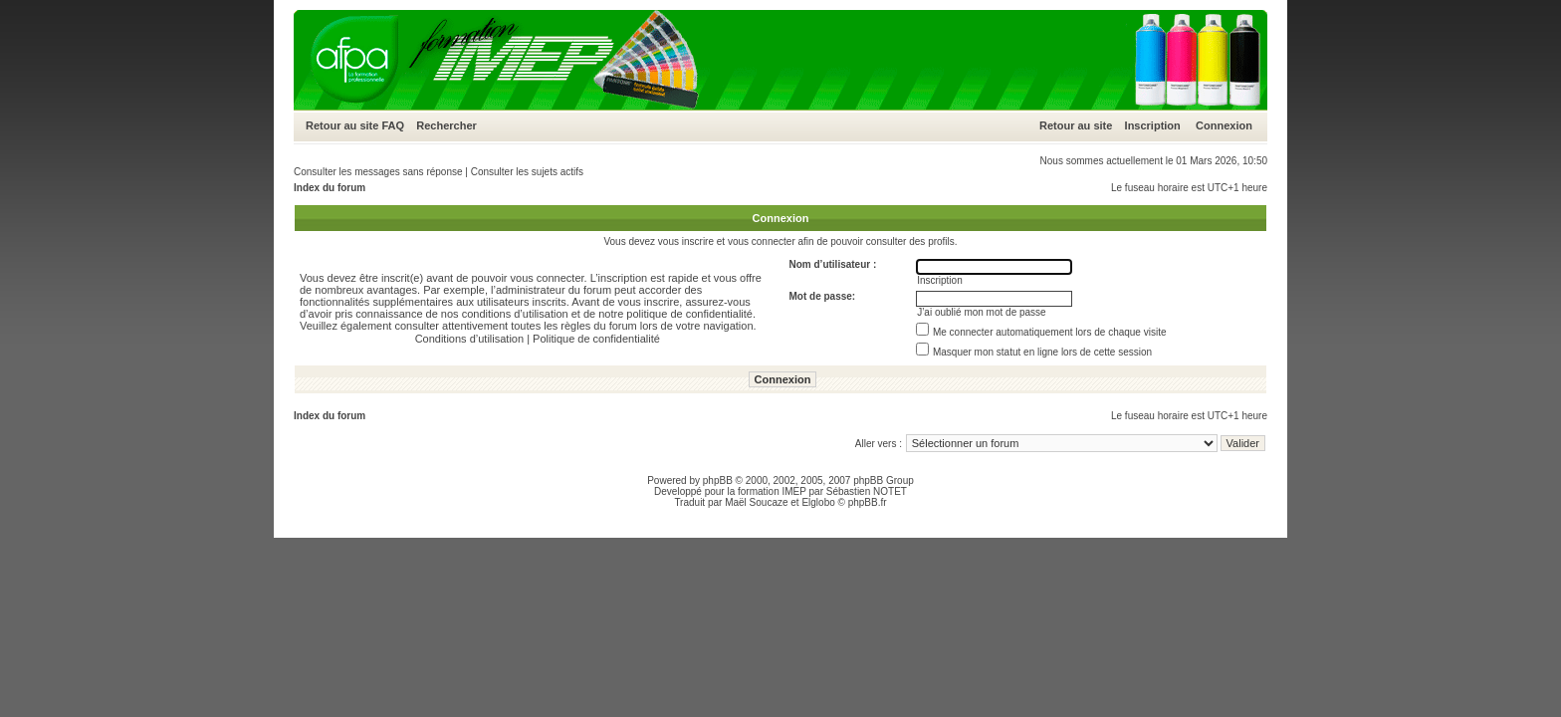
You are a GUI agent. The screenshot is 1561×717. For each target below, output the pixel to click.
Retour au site (342, 125)
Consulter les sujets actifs (527, 171)
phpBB (718, 480)
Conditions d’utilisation (469, 339)
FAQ (392, 125)
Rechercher (446, 125)
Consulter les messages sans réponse (378, 171)
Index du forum (329, 187)
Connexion (1224, 125)
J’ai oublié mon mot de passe (981, 312)
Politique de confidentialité (596, 339)
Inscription (1153, 125)
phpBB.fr (867, 502)
